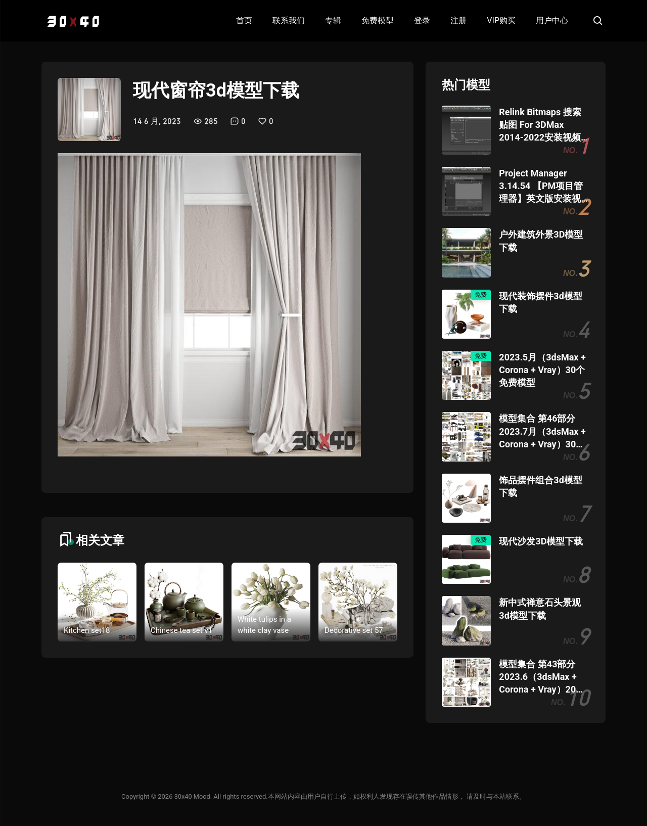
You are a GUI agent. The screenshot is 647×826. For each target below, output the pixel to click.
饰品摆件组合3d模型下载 (540, 486)
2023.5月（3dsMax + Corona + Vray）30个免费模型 (542, 370)
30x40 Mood (192, 796)
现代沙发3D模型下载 (541, 541)
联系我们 (288, 20)
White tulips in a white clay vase (264, 625)
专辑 (333, 20)
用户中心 (552, 20)
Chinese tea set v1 (181, 630)
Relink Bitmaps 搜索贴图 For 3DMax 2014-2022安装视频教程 (540, 125)
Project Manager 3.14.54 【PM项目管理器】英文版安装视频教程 (541, 186)
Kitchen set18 (87, 630)
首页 (244, 20)
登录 (422, 20)
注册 (458, 20)
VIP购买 (501, 20)
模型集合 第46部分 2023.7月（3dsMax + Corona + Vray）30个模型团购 (542, 431)
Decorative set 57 (354, 630)
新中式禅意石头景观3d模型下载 (540, 608)
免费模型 (377, 20)
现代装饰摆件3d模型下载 (540, 302)
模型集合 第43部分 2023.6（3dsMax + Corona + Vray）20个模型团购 (542, 677)
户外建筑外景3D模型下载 (541, 240)
